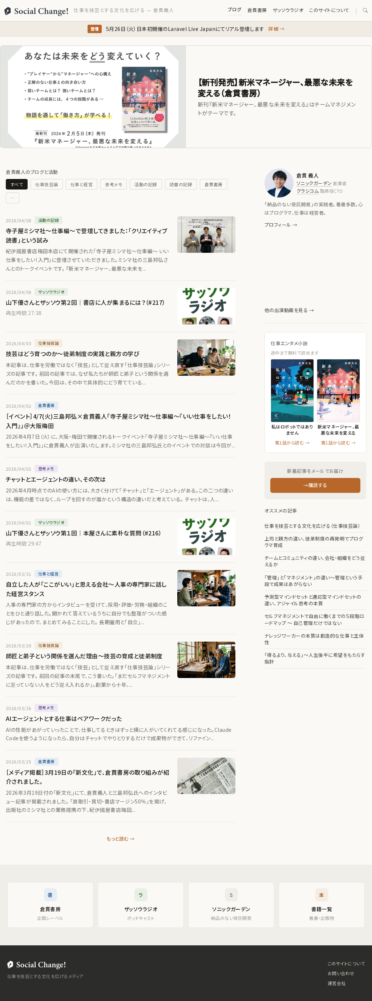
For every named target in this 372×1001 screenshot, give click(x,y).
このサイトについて (329, 10)
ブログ (234, 9)
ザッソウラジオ (288, 10)
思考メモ (113, 184)
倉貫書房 (257, 10)
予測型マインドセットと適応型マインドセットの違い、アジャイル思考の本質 (312, 600)
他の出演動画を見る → (289, 310)
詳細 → (276, 28)
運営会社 (337, 983)
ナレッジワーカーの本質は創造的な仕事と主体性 (314, 639)
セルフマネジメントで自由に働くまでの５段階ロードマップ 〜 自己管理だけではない (314, 619)
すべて (17, 184)
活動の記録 (145, 184)
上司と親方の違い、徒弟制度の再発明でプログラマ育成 (313, 542)
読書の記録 (181, 184)
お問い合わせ (341, 973)
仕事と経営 (81, 184)
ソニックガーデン (314, 183)
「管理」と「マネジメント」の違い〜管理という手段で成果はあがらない (313, 580)
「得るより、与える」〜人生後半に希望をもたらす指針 (314, 658)
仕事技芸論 (46, 184)
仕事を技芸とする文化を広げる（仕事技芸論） (312, 526)
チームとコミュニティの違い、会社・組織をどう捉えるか (314, 561)
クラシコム (307, 190)
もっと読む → (120, 838)
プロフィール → (281, 224)
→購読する (315, 485)
